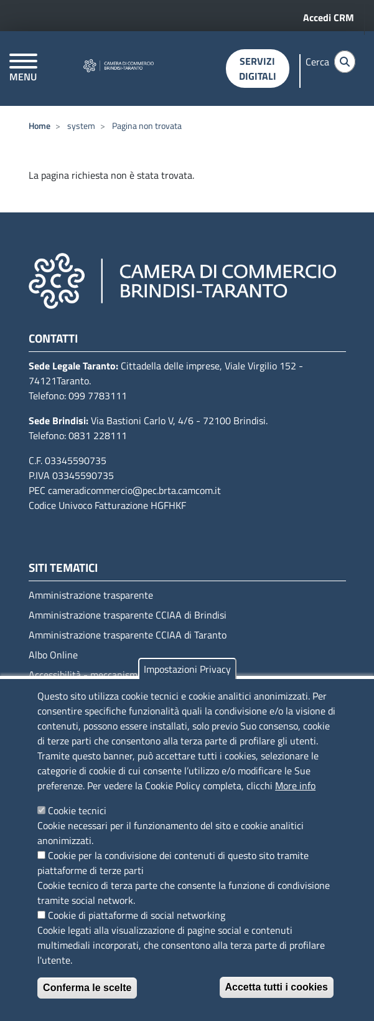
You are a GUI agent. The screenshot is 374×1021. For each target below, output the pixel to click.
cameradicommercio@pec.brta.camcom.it (134, 490)
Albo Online (53, 654)
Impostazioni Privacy (187, 669)
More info (295, 785)
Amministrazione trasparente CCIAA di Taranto (128, 634)
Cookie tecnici (77, 810)
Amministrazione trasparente (91, 594)
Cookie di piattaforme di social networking (136, 915)
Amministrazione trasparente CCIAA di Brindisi (128, 614)
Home (39, 125)
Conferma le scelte (87, 987)
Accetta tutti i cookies (276, 987)
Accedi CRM (328, 17)
